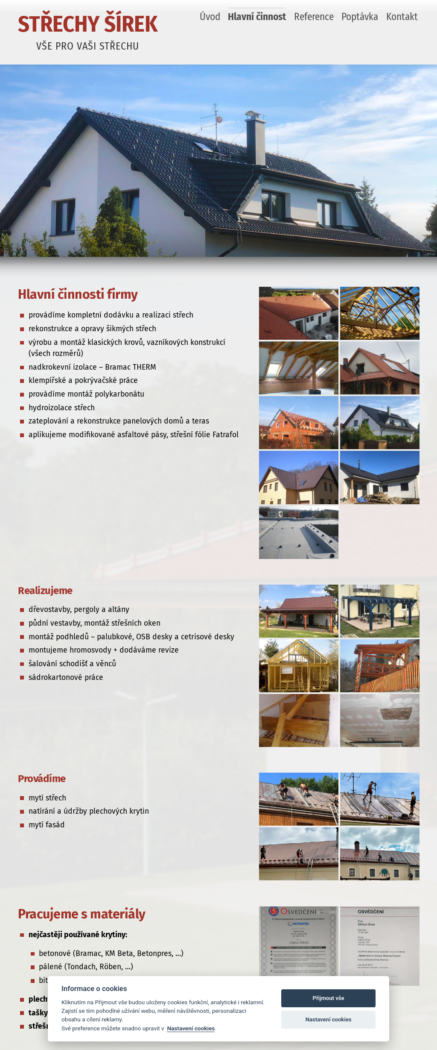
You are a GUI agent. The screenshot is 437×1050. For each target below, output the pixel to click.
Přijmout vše (328, 998)
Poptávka (359, 17)
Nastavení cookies (191, 1028)
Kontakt (402, 17)
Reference (314, 17)
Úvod (210, 17)
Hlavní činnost (257, 17)
